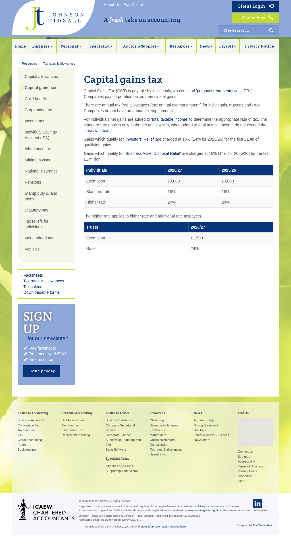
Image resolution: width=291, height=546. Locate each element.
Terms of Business (250, 466)
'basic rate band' (98, 130)
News (206, 46)
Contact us (257, 18)
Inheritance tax (38, 149)
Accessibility (246, 461)
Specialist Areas (117, 459)
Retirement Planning (76, 435)
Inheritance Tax (72, 430)
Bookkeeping (27, 449)
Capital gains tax (40, 87)
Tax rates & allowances (59, 63)
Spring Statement (206, 425)
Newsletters (202, 440)
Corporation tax (38, 110)
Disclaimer (245, 476)
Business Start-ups (119, 420)
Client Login (255, 6)
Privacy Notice (259, 46)
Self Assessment (73, 420)
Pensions (33, 182)
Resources (181, 46)
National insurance (41, 171)
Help (241, 481)
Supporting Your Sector (122, 471)
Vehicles (32, 249)
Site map (244, 456)
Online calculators (162, 440)
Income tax (34, 121)
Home (20, 46)
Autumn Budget (204, 420)
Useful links (158, 454)
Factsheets (33, 275)
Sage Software (116, 449)
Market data (158, 435)
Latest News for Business (211, 435)
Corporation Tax (29, 425)
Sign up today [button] (41, 370)
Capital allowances (41, 76)
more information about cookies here (163, 526)
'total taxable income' (169, 119)
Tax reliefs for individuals (36, 224)
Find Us (243, 413)
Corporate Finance (119, 435)
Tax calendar (34, 286)
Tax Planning (27, 430)
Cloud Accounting (30, 440)
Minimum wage (38, 160)
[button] (255, 427)
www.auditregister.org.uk (203, 510)
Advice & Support (141, 46)
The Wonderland (263, 525)
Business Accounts (31, 420)
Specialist (101, 46)
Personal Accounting (77, 413)
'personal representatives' (218, 91)
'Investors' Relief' (140, 139)
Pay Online (133, 4)
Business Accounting (33, 413)
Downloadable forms (42, 292)
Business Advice (118, 413)
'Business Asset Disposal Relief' (153, 153)
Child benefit (36, 99)
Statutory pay (36, 210)
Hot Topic (200, 430)
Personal (71, 46)
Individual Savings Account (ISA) (41, 135)
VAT (20, 435)
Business (42, 46)
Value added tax (39, 238)
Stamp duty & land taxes (41, 196)
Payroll (227, 46)
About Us (112, 4)
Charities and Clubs (119, 466)
